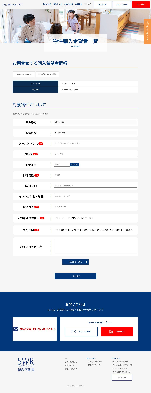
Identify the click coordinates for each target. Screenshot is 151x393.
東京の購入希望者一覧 (121, 372)
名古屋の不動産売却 (121, 361)
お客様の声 (69, 365)
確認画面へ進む (75, 261)
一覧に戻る (75, 276)
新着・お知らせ (71, 362)
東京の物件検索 (94, 365)
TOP (67, 358)
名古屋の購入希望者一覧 (122, 365)
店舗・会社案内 (71, 369)
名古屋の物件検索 (95, 361)
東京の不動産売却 (120, 368)
